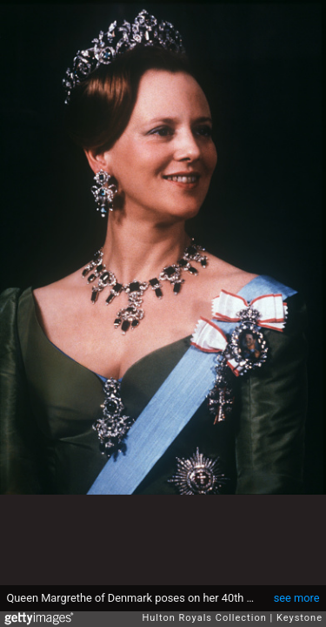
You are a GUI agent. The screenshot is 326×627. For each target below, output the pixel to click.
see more (297, 597)
